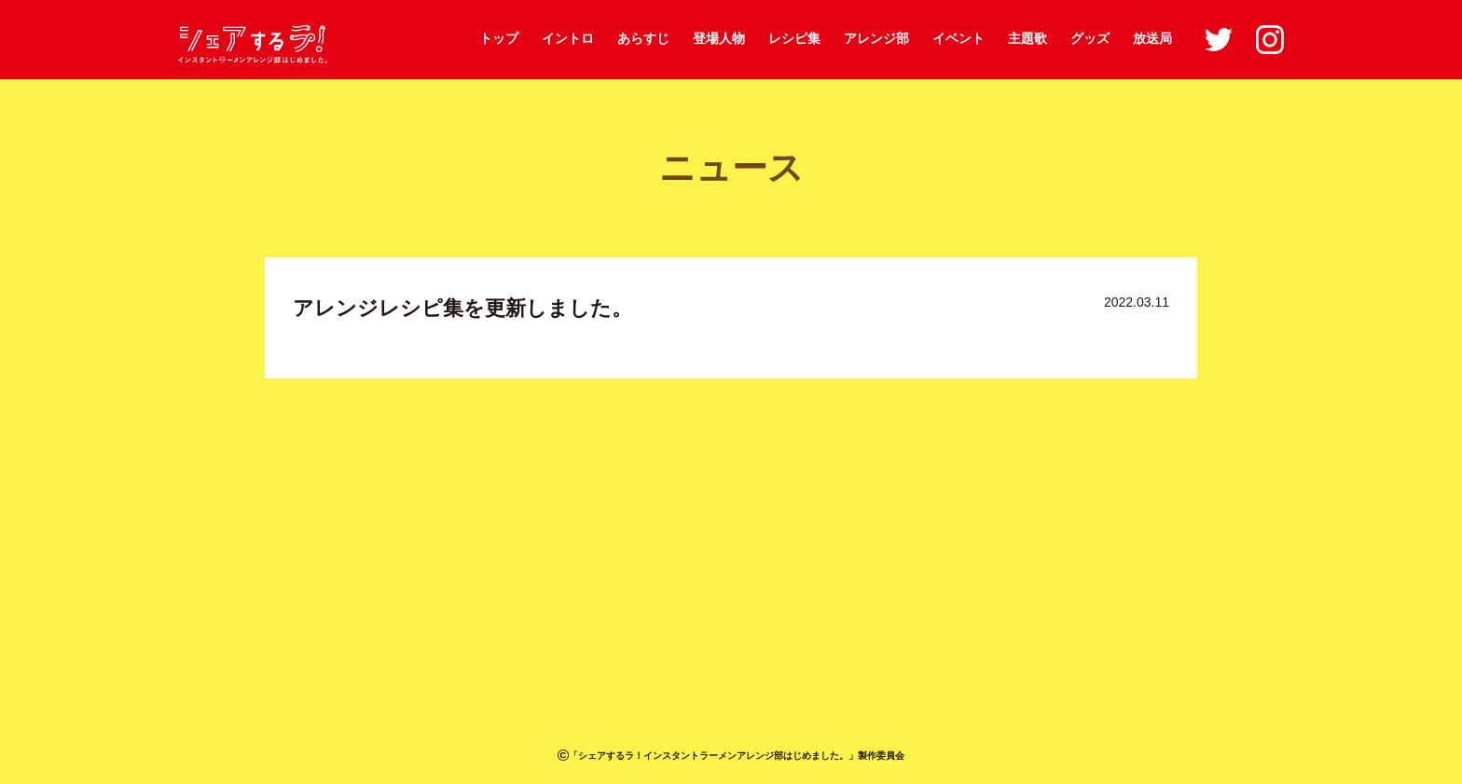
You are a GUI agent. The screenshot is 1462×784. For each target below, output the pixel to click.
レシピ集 (794, 38)
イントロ (568, 38)
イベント (958, 38)
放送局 (1152, 38)
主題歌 (1027, 38)
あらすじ (643, 38)
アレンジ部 (876, 38)
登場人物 (719, 38)
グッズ (1090, 38)
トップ (498, 38)
